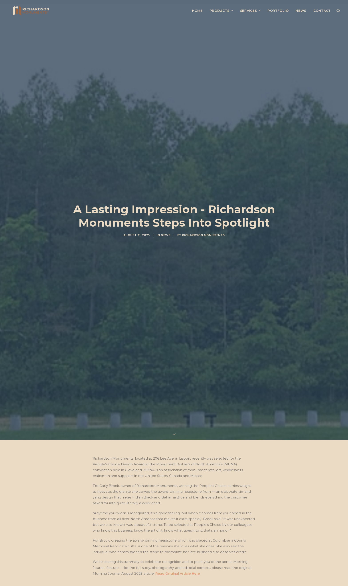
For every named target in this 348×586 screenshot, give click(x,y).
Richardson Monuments (203, 190)
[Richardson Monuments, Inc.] (27, 11)
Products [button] (221, 11)
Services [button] (250, 11)
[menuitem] (197, 11)
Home (197, 11)
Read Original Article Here (177, 483)
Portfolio (278, 11)
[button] (338, 11)
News (301, 11)
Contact (322, 11)
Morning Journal (107, 504)
